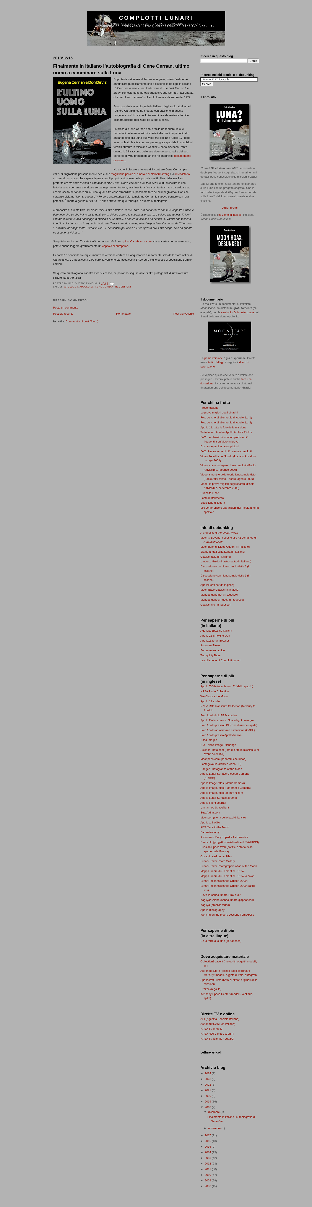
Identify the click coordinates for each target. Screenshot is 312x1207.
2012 (208, 1163)
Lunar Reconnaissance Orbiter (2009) (224, 880)
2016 (208, 1141)
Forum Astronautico (212, 650)
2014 (208, 1152)
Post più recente (63, 313)
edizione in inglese (230, 214)
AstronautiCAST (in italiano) (217, 1024)
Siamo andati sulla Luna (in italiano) (222, 551)
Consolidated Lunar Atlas (216, 856)
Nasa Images (208, 740)
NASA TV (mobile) (211, 1028)
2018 (208, 1107)
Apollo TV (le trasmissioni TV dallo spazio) (226, 686)
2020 (208, 1096)
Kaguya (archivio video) (215, 904)
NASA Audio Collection (214, 691)
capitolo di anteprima (115, 246)
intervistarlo (182, 174)
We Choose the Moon (214, 696)
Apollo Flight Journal (213, 802)
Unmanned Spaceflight (214, 807)
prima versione (213, 358)
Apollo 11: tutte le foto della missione (223, 427)
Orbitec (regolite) (210, 989)
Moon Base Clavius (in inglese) (219, 589)
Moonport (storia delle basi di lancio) (223, 817)
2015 (208, 1146)
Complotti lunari (156, 18)
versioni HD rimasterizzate (237, 312)
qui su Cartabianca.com (137, 241)
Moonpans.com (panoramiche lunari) (223, 759)
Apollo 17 (86, 287)
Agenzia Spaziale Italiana (216, 630)
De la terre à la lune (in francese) (220, 940)
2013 (208, 1158)
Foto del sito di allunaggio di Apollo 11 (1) (226, 417)
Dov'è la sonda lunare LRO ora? (220, 895)
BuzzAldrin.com (210, 812)
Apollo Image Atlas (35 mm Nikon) (221, 792)
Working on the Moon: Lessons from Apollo (227, 914)
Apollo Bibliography (212, 909)
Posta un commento (65, 307)
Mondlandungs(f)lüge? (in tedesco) (222, 599)
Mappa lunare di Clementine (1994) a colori (227, 876)
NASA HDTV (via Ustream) (217, 1033)
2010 (208, 1174)
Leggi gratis (230, 207)
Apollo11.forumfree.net (214, 640)
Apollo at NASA (210, 822)
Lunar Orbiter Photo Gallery (217, 861)
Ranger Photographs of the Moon (221, 769)
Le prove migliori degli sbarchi (219, 412)
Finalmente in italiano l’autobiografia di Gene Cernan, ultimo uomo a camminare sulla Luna (121, 69)
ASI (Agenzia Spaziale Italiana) (219, 1019)
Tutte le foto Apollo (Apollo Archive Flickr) (226, 432)
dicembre (214, 1112)
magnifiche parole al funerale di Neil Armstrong (140, 174)
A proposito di (219, 532)
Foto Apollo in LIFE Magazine (218, 715)
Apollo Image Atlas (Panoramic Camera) (225, 787)
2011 (208, 1169)
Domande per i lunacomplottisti (219, 446)
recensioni (123, 287)
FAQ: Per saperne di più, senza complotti (226, 451)
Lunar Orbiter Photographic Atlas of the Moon (228, 866)
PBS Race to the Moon (214, 827)
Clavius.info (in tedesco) (215, 604)
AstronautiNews (210, 645)
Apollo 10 (71, 287)
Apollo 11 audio (210, 701)
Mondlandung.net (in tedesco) (219, 594)
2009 (208, 1180)
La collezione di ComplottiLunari (220, 660)
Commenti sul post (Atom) (82, 321)
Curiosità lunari (209, 493)
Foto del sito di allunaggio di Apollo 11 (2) (226, 422)
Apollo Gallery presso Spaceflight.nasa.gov (227, 720)
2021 (208, 1090)
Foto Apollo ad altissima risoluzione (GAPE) (227, 730)
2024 (208, 1073)
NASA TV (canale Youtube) (217, 1038)
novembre (214, 1128)
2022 (208, 1084)
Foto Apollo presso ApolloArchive (221, 735)
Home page (123, 313)
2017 (208, 1135)
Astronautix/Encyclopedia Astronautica (224, 837)
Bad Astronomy (209, 832)
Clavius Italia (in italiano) (215, 556)
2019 (208, 1101)
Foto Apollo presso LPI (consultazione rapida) (228, 725)
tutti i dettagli (216, 362)
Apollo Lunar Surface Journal (218, 797)
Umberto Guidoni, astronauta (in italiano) (225, 561)
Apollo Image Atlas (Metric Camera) (222, 783)
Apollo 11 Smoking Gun (215, 635)
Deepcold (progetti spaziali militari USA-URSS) (229, 842)
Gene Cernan (104, 287)
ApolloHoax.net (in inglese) (217, 584)
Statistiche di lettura (212, 502)
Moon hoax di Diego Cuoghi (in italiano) (225, 546)
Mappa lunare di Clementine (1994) (222, 871)
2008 (208, 1186)
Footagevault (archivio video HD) (220, 764)
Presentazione (209, 407)
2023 (208, 1079)
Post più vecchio (183, 313)
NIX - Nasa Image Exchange (218, 744)
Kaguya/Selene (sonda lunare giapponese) (227, 900)
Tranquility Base (210, 655)
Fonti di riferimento (212, 498)
